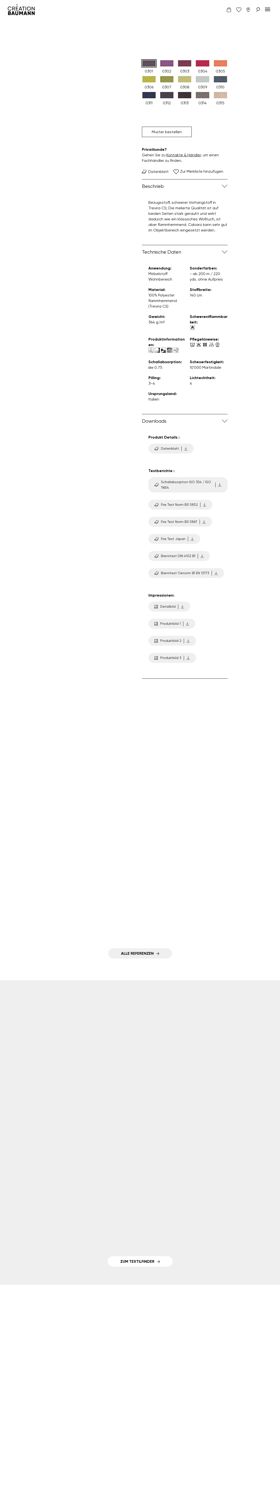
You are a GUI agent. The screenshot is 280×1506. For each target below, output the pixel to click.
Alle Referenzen (137, 953)
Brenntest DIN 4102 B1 (179, 556)
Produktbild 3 (172, 658)
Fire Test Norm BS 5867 (180, 522)
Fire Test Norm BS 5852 (180, 504)
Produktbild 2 (172, 640)
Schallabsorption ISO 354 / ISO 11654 (188, 484)
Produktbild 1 (171, 623)
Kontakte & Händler (183, 155)
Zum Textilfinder (137, 1261)
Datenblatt (155, 171)
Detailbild (169, 606)
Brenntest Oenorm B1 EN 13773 (186, 573)
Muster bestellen (167, 132)
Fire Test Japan (174, 539)
